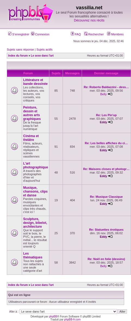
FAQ (76, 34)
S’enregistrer (18, 34)
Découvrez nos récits (89, 20)
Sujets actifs (44, 49)
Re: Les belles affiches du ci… (106, 143)
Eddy (103, 122)
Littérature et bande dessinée (35, 82)
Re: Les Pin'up (106, 115)
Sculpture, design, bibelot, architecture (35, 223)
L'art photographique (35, 165)
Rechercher (94, 34)
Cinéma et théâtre (31, 138)
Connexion (40, 34)
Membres (115, 34)
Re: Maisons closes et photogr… (106, 169)
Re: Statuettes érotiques (106, 229)
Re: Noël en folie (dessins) (106, 259)
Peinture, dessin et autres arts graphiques (32, 113)
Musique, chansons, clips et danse (35, 191)
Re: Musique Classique (106, 196)
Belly (103, 94)
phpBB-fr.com (72, 319)
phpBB (53, 316)
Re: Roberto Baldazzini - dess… (106, 87)
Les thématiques (32, 255)
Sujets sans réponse (20, 49)
